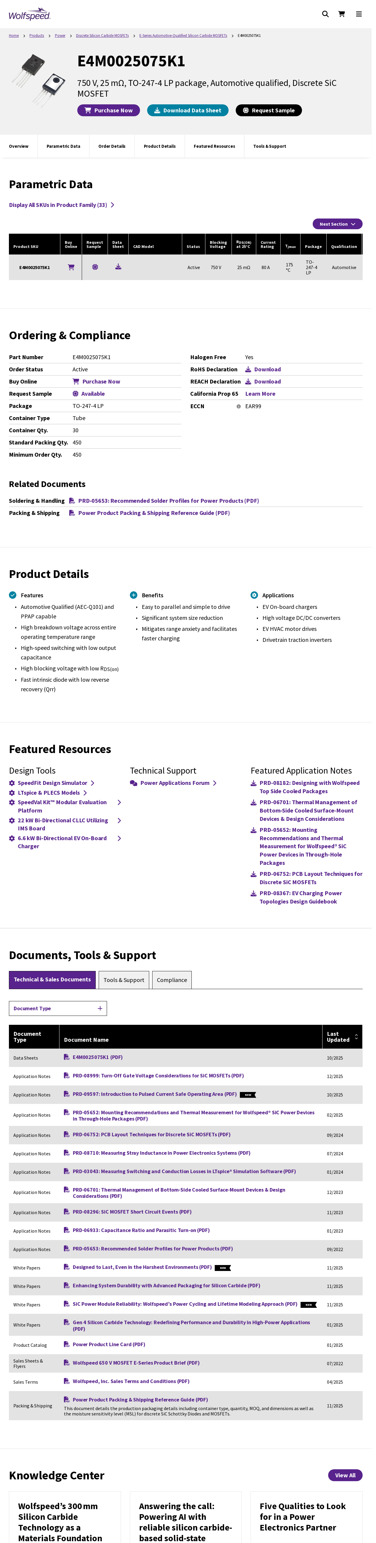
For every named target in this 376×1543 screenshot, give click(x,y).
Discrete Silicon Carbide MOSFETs (102, 35)
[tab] (52, 980)
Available (89, 394)
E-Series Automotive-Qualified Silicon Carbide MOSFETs (183, 35)
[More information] (239, 406)
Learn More (260, 394)
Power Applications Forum (173, 782)
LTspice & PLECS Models (47, 792)
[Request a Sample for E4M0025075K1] (95, 267)
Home (14, 35)
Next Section (337, 224)
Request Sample (269, 110)
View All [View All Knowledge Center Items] (345, 1475)
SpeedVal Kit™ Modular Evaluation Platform (65, 806)
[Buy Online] (71, 267)
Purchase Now (108, 110)
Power (60, 35)
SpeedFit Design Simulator (51, 782)
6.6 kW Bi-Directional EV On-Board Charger (65, 842)
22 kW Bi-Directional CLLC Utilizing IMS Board (65, 824)
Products (36, 35)
